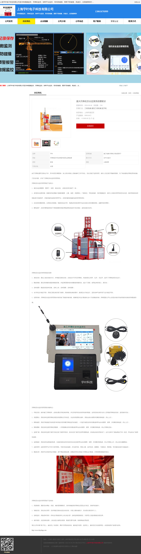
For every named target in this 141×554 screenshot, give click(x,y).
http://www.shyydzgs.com (39, 530)
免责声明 (61, 546)
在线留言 (90, 126)
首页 (129, 93)
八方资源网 (54, 546)
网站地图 (74, 546)
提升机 (104, 108)
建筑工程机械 (96, 108)
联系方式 (132, 21)
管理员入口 (67, 546)
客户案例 (97, 21)
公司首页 (9, 21)
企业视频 (44, 21)
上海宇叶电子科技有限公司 (94, 543)
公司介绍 (61, 21)
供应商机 (26, 21)
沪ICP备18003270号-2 (79, 543)
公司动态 (79, 21)
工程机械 (87, 108)
